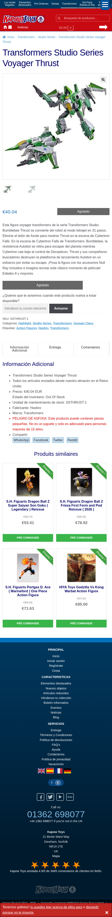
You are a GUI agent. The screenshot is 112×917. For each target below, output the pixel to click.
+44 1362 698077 (41, 821)
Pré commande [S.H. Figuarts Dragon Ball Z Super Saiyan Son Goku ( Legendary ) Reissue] (28, 537)
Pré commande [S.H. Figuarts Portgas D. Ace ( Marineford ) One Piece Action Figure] (28, 623)
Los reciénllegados (9, 3)
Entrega (56, 730)
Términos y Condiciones (56, 735)
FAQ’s (56, 744)
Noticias (23, 27)
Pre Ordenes (41, 3)
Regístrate (56, 665)
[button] (103, 79)
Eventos (56, 707)
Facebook (41, 440)
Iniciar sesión (14, 27)
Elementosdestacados (24, 3)
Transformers (69, 3)
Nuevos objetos (56, 688)
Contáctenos (9, 27)
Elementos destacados (56, 683)
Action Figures (26, 328)
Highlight (24, 323)
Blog (56, 717)
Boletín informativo (55, 702)
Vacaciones (56, 764)
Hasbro (43, 328)
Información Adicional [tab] (19, 349)
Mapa (56, 856)
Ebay (70, 797)
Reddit (72, 440)
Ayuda (56, 749)
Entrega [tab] (55, 347)
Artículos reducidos (56, 693)
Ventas (55, 3)
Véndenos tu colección (56, 698)
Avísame (61, 308)
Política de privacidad (56, 759)
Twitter (58, 440)
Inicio (4, 27)
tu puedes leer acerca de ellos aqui (56, 907)
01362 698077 (56, 814)
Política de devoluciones (56, 740)
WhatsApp (21, 440)
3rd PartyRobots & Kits (87, 3)
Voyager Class (83, 323)
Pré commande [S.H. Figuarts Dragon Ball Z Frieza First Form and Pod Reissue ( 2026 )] (81, 537)
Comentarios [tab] (90, 347)
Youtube (60, 797)
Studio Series (46, 37)
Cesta (56, 670)
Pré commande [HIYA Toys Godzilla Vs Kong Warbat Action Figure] (81, 623)
